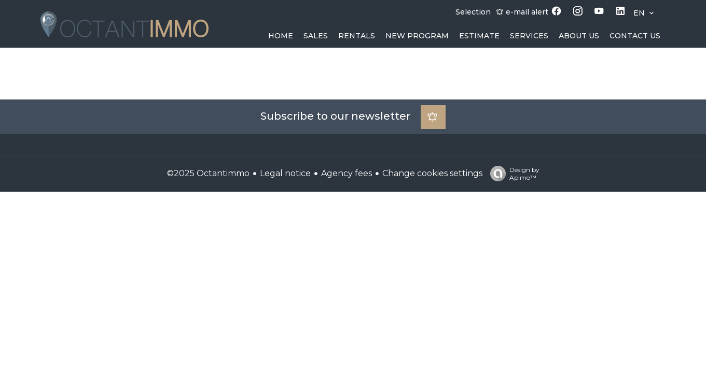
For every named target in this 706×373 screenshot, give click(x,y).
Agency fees (346, 173)
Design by (512, 173)
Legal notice (285, 173)
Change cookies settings (432, 173)
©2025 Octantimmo (208, 173)
